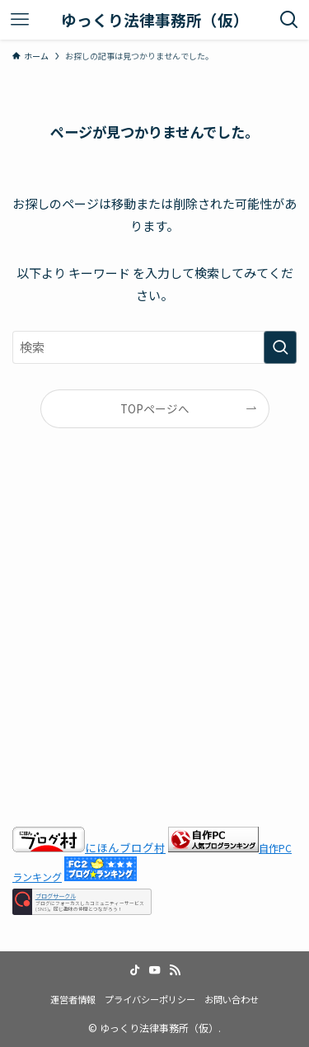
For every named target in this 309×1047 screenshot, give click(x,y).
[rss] (174, 970)
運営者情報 (73, 999)
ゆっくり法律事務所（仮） (155, 20)
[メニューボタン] (20, 20)
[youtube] (154, 970)
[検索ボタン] (289, 20)
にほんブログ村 (89, 847)
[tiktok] (135, 970)
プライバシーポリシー (150, 999)
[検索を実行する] (280, 347)
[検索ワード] (154, 347)
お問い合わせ (231, 999)
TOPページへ (155, 408)
